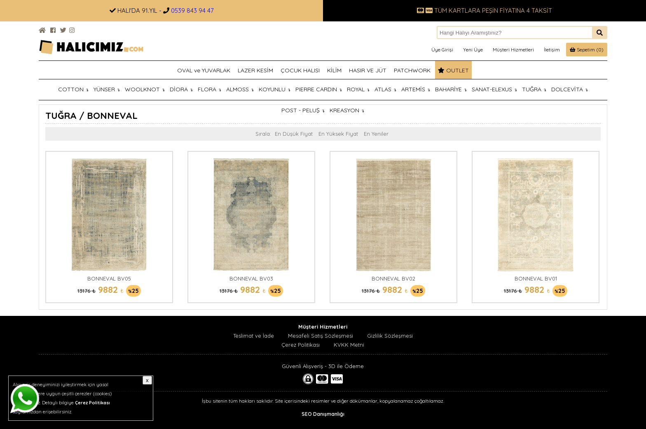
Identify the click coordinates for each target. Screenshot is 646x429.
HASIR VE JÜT (367, 70)
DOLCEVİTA (569, 89)
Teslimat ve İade (253, 335)
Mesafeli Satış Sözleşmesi (320, 335)
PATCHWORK (412, 70)
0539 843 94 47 (192, 10)
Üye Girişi (442, 49)
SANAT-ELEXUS (494, 89)
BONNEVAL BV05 (109, 278)
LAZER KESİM (255, 70)
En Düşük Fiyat (294, 133)
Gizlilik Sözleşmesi (390, 335)
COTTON (73, 89)
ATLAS (385, 89)
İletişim (552, 49)
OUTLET (453, 70)
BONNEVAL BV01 (536, 278)
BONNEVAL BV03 (251, 278)
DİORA (181, 89)
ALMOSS (240, 89)
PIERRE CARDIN (318, 89)
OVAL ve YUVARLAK (203, 70)
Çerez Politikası (300, 344)
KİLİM (334, 70)
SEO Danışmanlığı (323, 414)
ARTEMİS (415, 89)
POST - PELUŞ (303, 110)
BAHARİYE (451, 89)
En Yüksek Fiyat (338, 133)
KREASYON (347, 110)
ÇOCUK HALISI (300, 70)
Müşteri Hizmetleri (513, 49)
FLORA (209, 89)
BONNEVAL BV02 (393, 278)
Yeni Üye (473, 49)
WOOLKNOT (145, 89)
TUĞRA (534, 89)
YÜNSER (107, 89)
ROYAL (358, 89)
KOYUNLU (274, 89)
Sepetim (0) (587, 49)
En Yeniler (376, 133)
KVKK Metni (349, 344)
